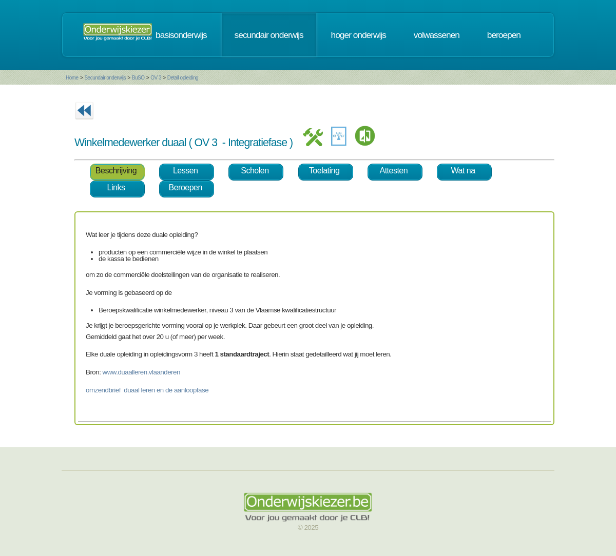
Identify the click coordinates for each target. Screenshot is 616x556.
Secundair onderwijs (105, 78)
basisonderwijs (181, 35)
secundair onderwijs (269, 35)
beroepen (504, 35)
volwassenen (436, 35)
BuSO (138, 78)
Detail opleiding (182, 78)
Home (72, 78)
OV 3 (155, 78)
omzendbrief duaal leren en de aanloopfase (147, 390)
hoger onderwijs (358, 35)
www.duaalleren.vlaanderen (141, 372)
